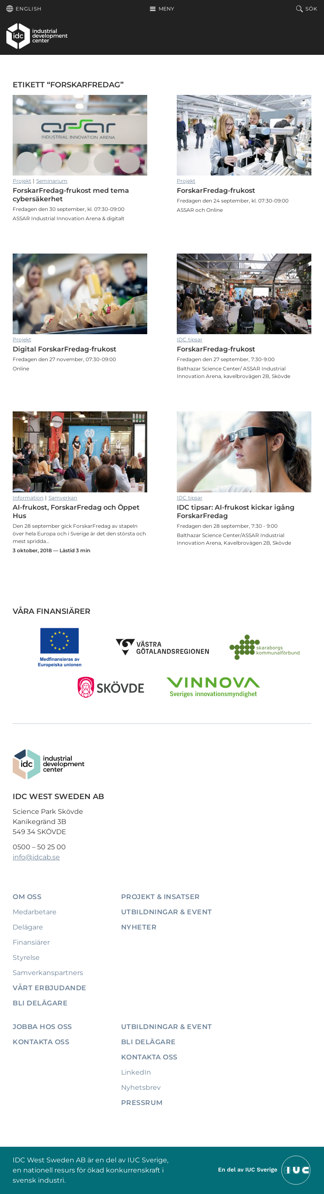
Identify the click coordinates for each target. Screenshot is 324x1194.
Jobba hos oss (42, 1027)
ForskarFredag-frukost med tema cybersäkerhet (80, 135)
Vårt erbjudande (49, 988)
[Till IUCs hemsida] (265, 1170)
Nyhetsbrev (141, 1087)
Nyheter (139, 927)
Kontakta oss (41, 1042)
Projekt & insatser (160, 897)
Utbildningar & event (166, 912)
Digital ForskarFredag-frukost (80, 294)
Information (28, 497)
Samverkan (63, 497)
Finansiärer (31, 942)
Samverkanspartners (48, 973)
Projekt (22, 181)
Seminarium (52, 181)
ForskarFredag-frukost (244, 135)
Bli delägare (40, 1003)
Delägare (28, 927)
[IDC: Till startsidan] (37, 36)
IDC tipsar (189, 339)
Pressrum (142, 1103)
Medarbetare (35, 912)
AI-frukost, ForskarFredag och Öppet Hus (80, 451)
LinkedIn (136, 1072)
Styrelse (26, 958)
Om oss (27, 897)
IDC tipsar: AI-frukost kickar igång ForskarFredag (244, 451)
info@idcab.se (36, 857)
